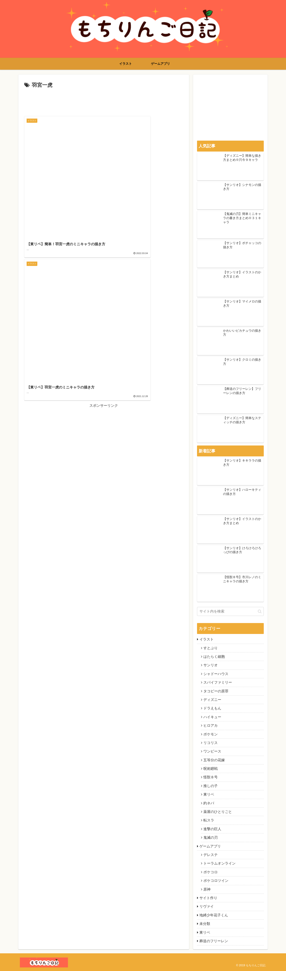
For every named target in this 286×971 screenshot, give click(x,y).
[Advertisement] (103, 101)
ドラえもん (212, 708)
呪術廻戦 (210, 769)
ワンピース (212, 751)
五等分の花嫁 (214, 760)
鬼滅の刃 (210, 838)
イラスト (206, 639)
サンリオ (210, 665)
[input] (230, 611)
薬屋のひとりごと (217, 812)
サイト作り (208, 898)
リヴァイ (206, 906)
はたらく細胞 (214, 657)
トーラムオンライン (219, 863)
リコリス (210, 743)
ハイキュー (212, 717)
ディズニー (212, 700)
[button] (259, 611)
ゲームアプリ (210, 846)
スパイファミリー (217, 682)
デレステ (210, 855)
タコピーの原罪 (215, 691)
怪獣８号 (210, 777)
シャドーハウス (215, 674)
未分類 (204, 924)
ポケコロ (210, 872)
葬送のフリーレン (213, 941)
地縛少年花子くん (213, 915)
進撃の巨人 (212, 829)
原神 (207, 889)
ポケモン (210, 734)
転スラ (208, 820)
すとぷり (210, 648)
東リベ (208, 794)
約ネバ (208, 803)
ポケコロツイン (215, 881)
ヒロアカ (210, 726)
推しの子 (210, 786)
